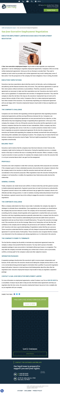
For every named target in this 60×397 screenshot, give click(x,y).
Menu (39, 1)
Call (23, 1)
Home (19, 1)
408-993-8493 (52, 280)
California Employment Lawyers (9, 27)
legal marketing (39, 386)
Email (27, 1)
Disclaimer (27, 390)
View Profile (30, 353)
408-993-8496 (23, 375)
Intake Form (51, 10)
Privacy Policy (37, 390)
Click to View (30, 304)
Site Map (20, 390)
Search (32, 1)
